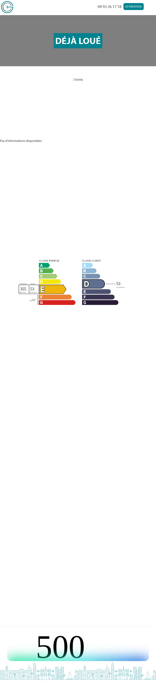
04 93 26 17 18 (109, 6)
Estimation (133, 6)
